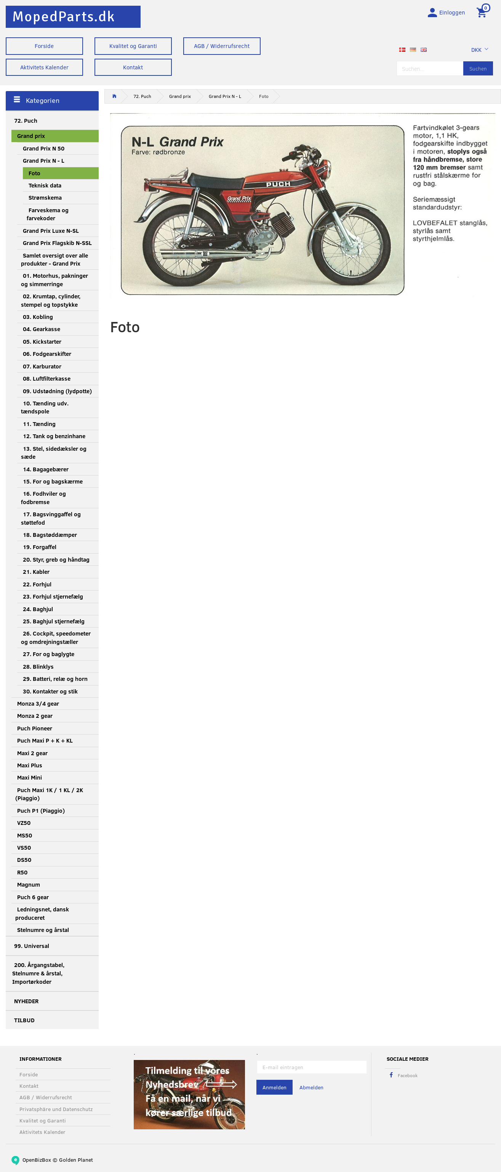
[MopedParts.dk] (63, 17)
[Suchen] (478, 69)
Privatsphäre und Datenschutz (56, 1109)
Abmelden (311, 1087)
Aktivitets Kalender (44, 67)
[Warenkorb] (483, 12)
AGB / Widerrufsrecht (222, 46)
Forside (44, 46)
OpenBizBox (36, 1159)
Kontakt (133, 67)
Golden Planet (76, 1159)
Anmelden (275, 1087)
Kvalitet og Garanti (133, 46)
